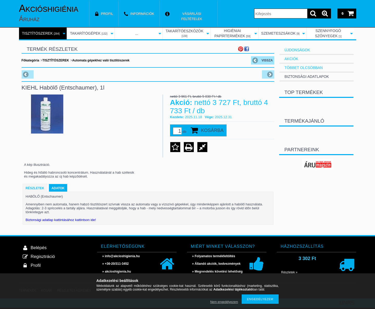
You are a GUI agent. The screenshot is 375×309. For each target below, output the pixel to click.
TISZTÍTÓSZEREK (40, 33)
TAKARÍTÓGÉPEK (88, 33)
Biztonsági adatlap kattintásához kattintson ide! (61, 220)
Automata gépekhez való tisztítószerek (100, 60)
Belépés (39, 247)
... (136, 33)
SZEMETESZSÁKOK (280, 33)
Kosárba (212, 130)
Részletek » (289, 272)
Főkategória (30, 60)
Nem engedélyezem (224, 302)
